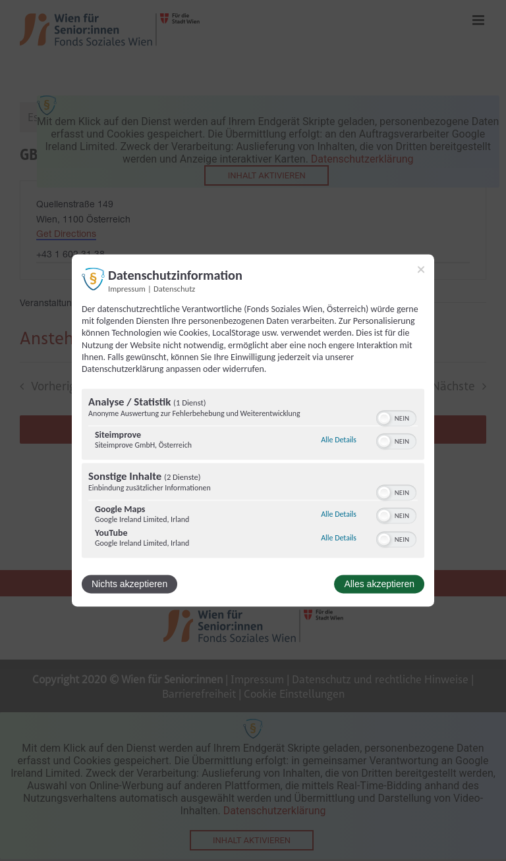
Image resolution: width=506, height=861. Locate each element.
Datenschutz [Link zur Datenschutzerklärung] (174, 289)
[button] (384, 419)
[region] (253, 475)
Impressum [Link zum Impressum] (127, 289)
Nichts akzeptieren (129, 584)
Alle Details (338, 439)
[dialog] (253, 430)
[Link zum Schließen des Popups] (421, 269)
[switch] (396, 417)
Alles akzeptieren (379, 584)
